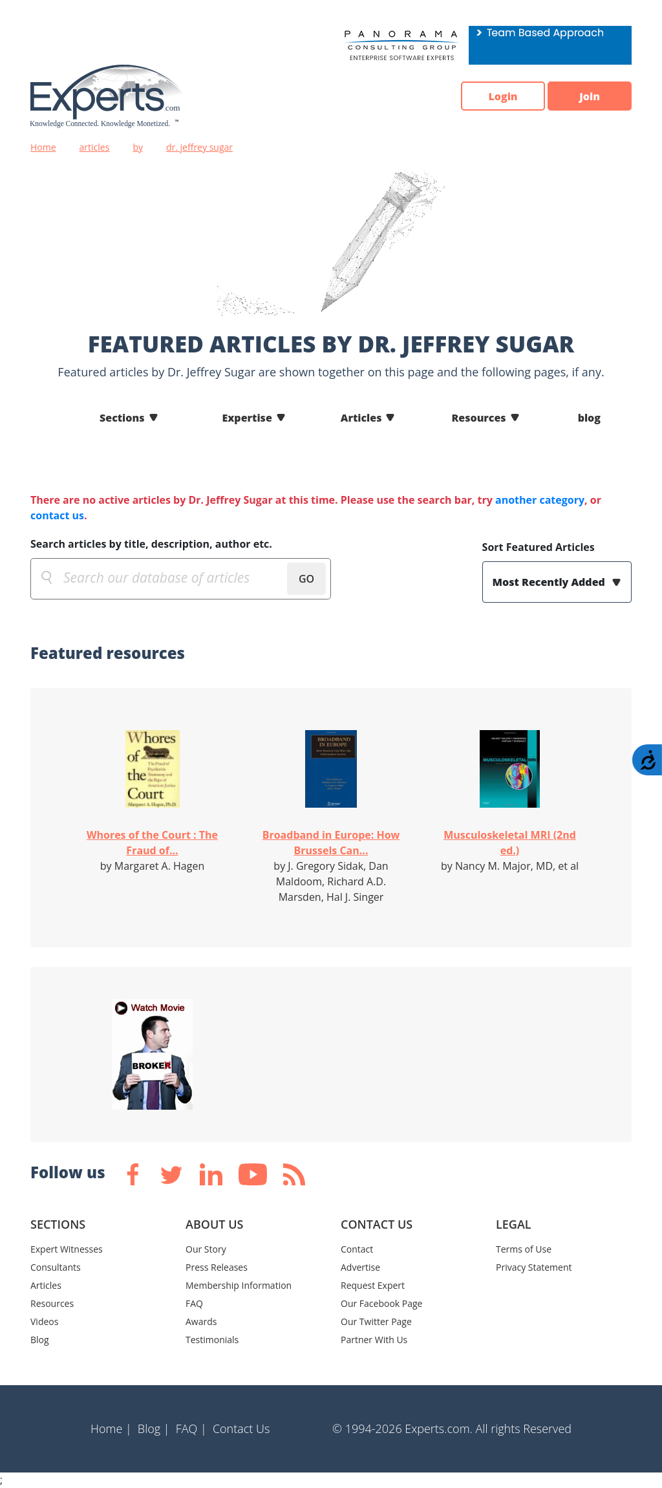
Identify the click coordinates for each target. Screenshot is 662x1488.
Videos (44, 1321)
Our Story (206, 1249)
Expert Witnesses (66, 1249)
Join (589, 96)
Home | (111, 1428)
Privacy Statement (534, 1267)
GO (306, 579)
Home (43, 147)
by (138, 147)
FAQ (194, 1303)
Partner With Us (374, 1339)
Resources (478, 418)
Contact (357, 1249)
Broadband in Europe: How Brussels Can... (331, 842)
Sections (122, 418)
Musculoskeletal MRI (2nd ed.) (509, 842)
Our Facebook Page (381, 1303)
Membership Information (239, 1285)
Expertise (247, 418)
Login (502, 96)
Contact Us (241, 1428)
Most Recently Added (550, 582)
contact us (57, 515)
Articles (361, 418)
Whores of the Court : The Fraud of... (152, 842)
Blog (39, 1339)
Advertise (360, 1267)
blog (589, 418)
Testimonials (212, 1339)
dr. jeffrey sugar (199, 147)
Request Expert (373, 1285)
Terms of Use (523, 1249)
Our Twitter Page (376, 1321)
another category (539, 500)
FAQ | (191, 1428)
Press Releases (217, 1267)
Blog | (154, 1428)
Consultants (55, 1267)
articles (95, 147)
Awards (201, 1321)
